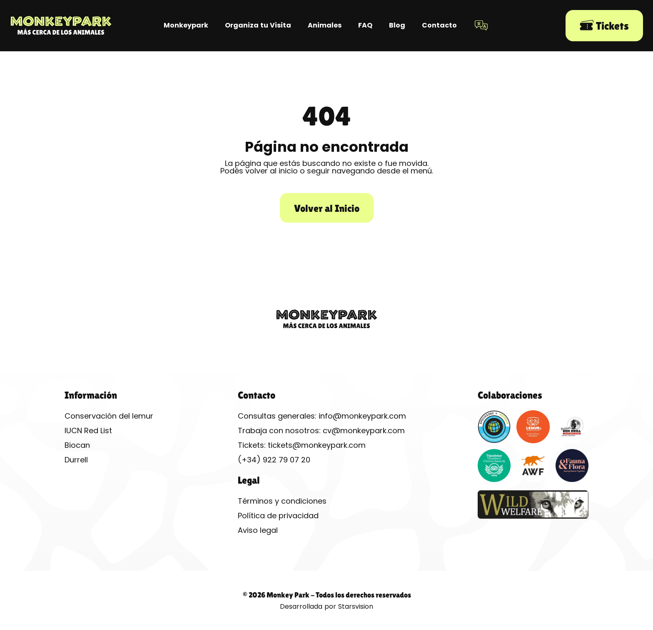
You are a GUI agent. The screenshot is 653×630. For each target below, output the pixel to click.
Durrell (76, 459)
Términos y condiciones (282, 501)
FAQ (365, 25)
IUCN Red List (88, 430)
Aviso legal (258, 530)
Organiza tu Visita (258, 25)
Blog (397, 25)
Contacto (439, 25)
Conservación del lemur (109, 416)
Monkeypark (186, 25)
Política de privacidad (278, 515)
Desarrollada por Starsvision (326, 606)
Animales (324, 25)
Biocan (77, 445)
